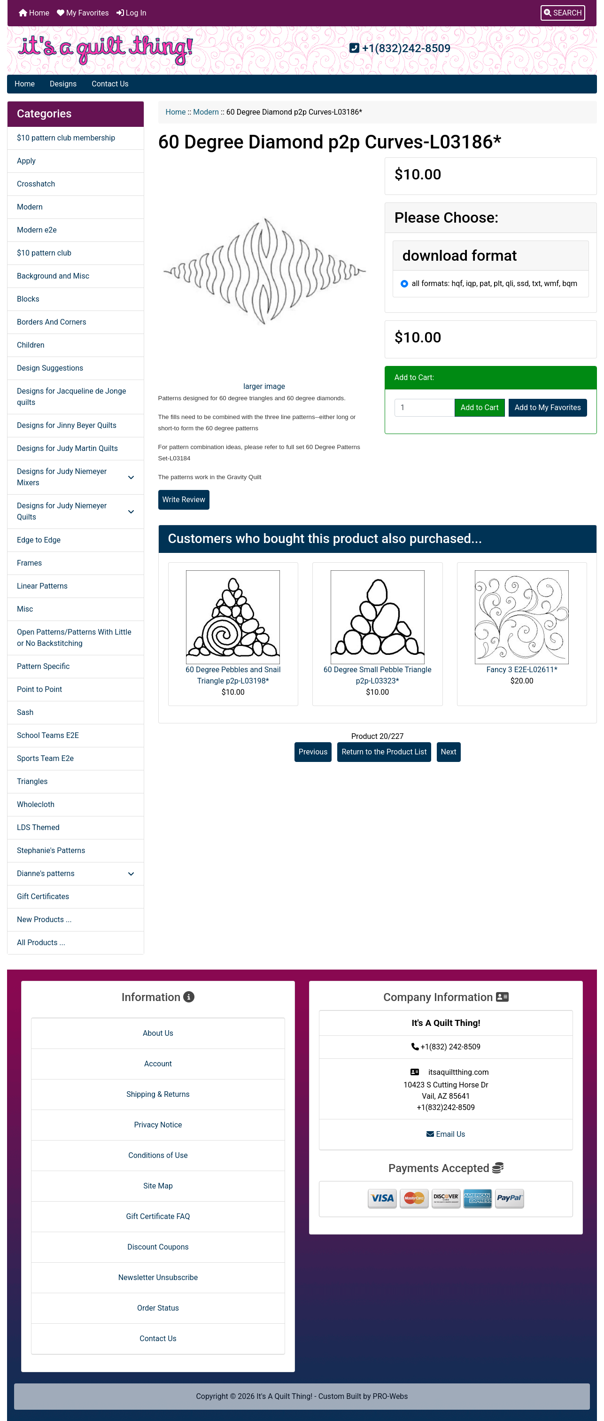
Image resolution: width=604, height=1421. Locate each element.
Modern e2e (37, 229)
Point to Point (39, 689)
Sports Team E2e (45, 758)
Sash (25, 712)
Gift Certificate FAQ (158, 1216)
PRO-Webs (390, 1396)
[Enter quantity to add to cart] (425, 408)
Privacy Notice (158, 1124)
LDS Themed (38, 827)
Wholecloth (35, 804)
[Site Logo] (106, 50)
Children (31, 345)
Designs (63, 83)
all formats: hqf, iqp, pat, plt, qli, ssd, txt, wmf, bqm (495, 283)
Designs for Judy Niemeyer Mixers (75, 477)
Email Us (445, 1134)
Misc (25, 609)
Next (449, 751)
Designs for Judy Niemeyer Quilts (75, 511)
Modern (206, 112)
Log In (131, 12)
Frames (29, 563)
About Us (158, 1033)
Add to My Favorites (548, 407)
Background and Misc (53, 276)
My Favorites (83, 12)
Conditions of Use (157, 1155)
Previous (313, 751)
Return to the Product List (383, 751)
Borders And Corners (51, 322)
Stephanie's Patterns (51, 850)
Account (158, 1063)
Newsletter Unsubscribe (158, 1277)
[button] (563, 13)
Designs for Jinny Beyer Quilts (66, 425)
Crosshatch (36, 183)
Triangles (32, 781)
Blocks (28, 299)
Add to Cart (480, 407)
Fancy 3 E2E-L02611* (522, 669)
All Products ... (41, 942)
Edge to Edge (39, 540)
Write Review (184, 499)
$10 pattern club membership (66, 137)
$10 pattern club (44, 252)
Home (34, 12)
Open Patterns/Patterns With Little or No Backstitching (74, 638)
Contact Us (110, 83)
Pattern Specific (43, 666)
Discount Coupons (158, 1246)
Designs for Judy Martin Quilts (67, 448)
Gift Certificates (43, 896)
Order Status (158, 1308)
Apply (26, 160)
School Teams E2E (48, 735)
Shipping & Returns (158, 1094)
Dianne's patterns (75, 873)
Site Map (158, 1185)
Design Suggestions (50, 368)
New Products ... (44, 919)
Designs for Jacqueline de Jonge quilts (71, 397)
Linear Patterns (42, 586)
